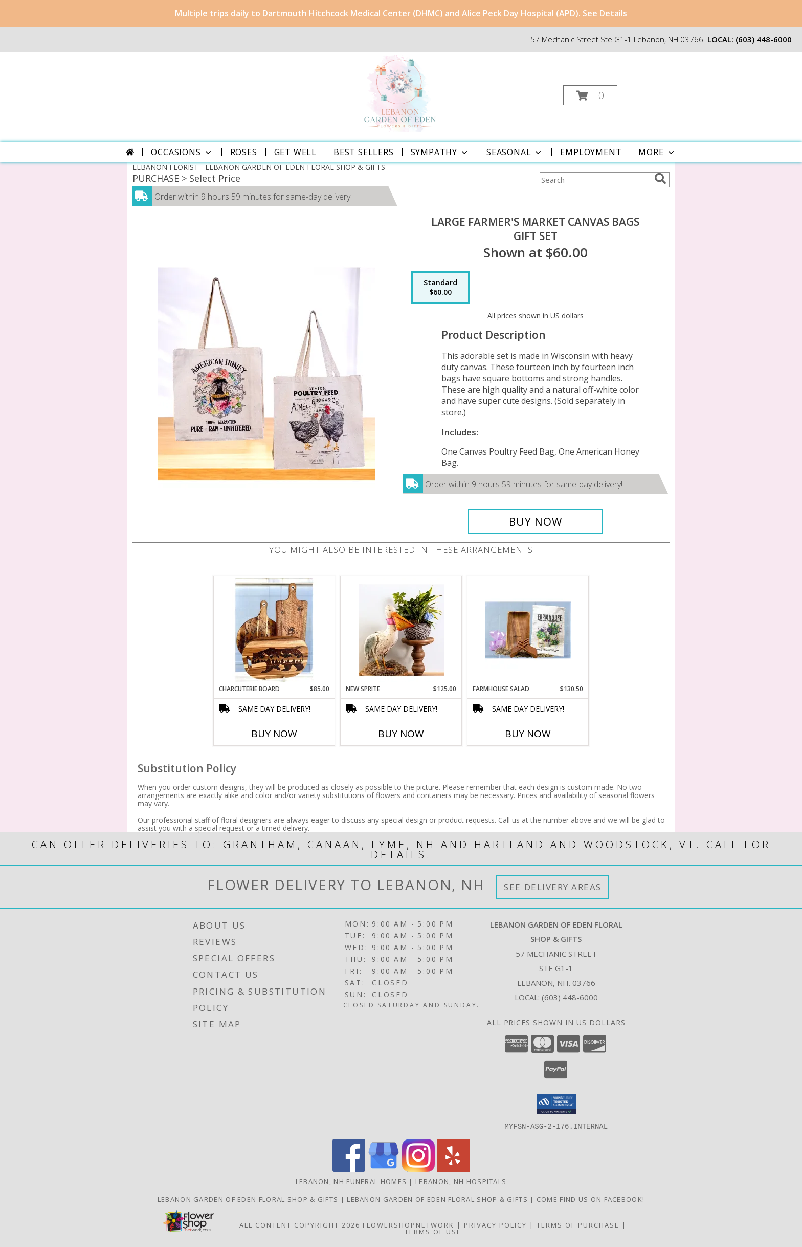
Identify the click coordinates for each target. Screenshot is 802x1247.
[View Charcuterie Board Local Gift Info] (274, 630)
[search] (660, 179)
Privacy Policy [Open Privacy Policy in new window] (495, 1224)
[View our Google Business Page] (383, 1168)
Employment (590, 152)
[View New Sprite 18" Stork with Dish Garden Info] (401, 630)
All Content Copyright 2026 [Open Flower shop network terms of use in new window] (299, 1224)
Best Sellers (363, 152)
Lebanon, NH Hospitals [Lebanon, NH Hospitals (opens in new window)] (460, 1181)
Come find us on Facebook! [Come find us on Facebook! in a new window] (591, 1198)
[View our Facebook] (348, 1168)
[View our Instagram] (418, 1168)
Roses (243, 152)
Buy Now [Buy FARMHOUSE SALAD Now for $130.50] (528, 733)
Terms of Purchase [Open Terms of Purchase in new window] (578, 1224)
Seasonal (514, 152)
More (657, 152)
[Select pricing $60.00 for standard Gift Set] (440, 288)
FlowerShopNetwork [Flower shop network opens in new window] (408, 1224)
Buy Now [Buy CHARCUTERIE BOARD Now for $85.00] (274, 733)
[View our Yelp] (453, 1168)
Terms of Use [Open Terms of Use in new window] (433, 1231)
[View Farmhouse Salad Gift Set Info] (528, 630)
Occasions (182, 152)
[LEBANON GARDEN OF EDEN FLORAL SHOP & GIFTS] (399, 92)
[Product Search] (595, 180)
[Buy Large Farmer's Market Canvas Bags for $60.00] (535, 521)
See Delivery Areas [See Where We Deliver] (553, 887)
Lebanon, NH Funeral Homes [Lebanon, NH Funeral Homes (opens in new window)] (351, 1181)
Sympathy (440, 152)
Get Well (295, 152)
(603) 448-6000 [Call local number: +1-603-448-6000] (764, 39)
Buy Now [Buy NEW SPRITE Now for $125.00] (401, 733)
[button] (590, 95)
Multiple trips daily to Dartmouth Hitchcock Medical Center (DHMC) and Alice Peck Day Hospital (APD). (401, 13)
